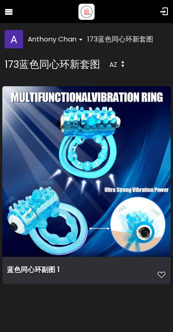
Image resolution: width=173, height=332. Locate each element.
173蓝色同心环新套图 (120, 39)
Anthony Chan (55, 39)
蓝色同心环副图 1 (33, 269)
